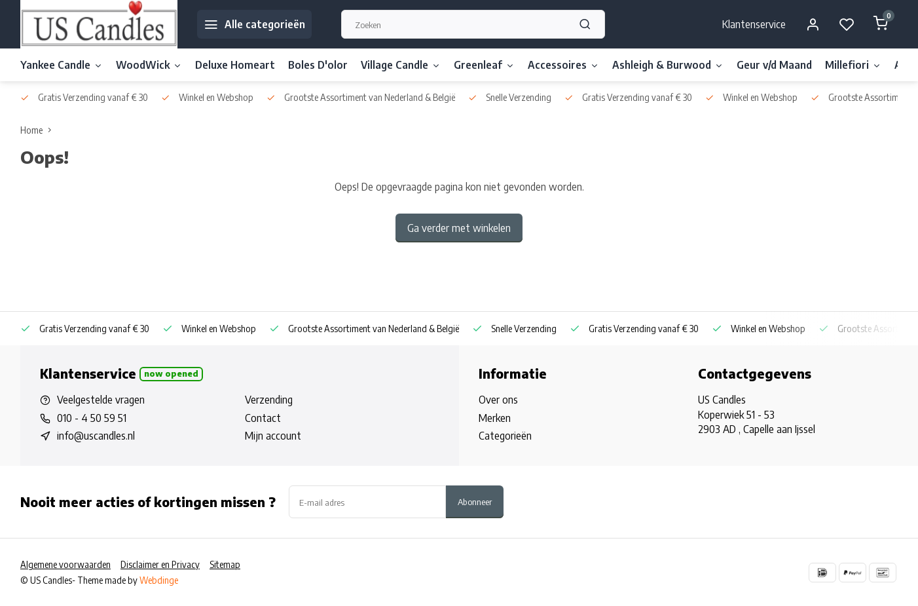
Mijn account (273, 435)
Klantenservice (754, 24)
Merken (495, 418)
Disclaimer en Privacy (160, 564)
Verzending (269, 399)
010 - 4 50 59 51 (91, 418)
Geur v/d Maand (774, 64)
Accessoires (563, 64)
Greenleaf (484, 64)
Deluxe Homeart (235, 64)
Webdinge (158, 580)
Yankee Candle (61, 64)
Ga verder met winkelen (459, 228)
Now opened (171, 373)
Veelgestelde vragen (101, 399)
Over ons (498, 399)
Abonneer (475, 501)
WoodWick (149, 64)
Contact (263, 418)
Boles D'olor (318, 64)
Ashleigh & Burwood (668, 64)
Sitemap (225, 564)
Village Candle (401, 64)
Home (38, 130)
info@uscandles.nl (96, 435)
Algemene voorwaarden (65, 564)
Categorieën (505, 435)
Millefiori (853, 64)
